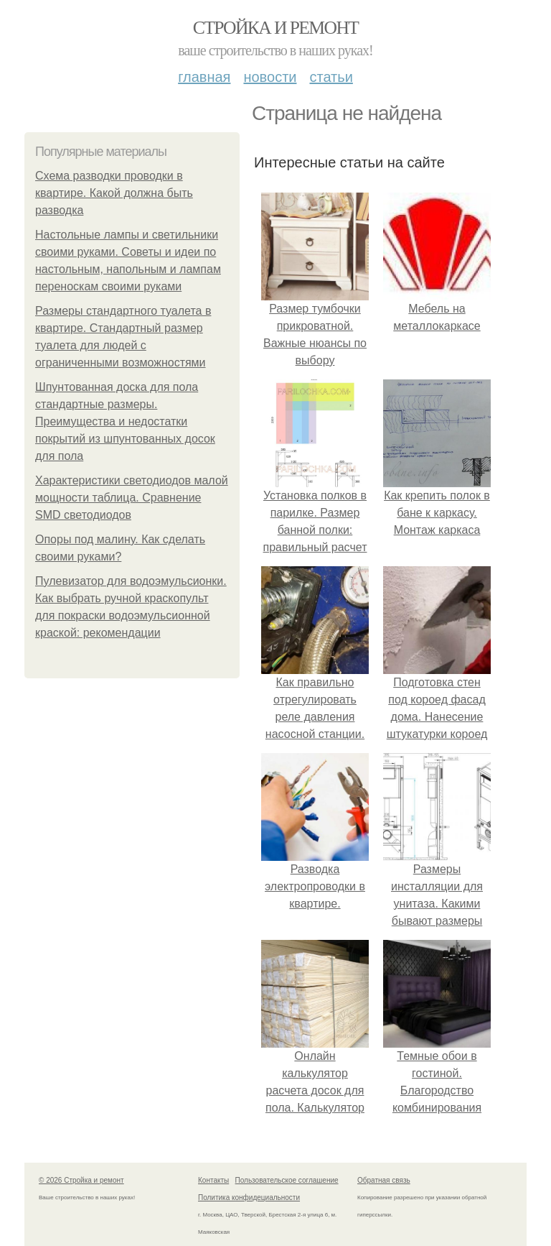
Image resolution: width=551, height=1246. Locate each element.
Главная (204, 77)
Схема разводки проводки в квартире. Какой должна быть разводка (114, 193)
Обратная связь (383, 1180)
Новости (269, 77)
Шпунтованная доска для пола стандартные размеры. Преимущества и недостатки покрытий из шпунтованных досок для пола (125, 421)
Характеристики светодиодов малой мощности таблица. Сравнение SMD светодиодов (131, 497)
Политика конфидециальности (249, 1197)
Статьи (330, 77)
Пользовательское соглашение (287, 1180)
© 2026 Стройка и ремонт (81, 1180)
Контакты (213, 1180)
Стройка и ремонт (276, 27)
